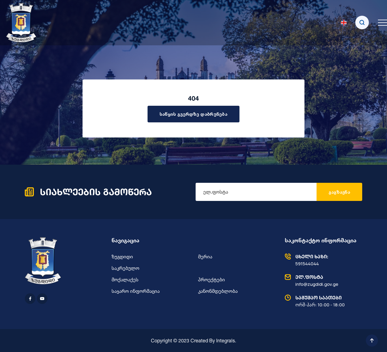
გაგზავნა (339, 192)
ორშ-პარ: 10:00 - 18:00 (322, 301)
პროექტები (211, 279)
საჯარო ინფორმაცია (136, 291)
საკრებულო (125, 268)
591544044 (322, 260)
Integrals (225, 340)
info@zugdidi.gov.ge (322, 280)
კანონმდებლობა (218, 291)
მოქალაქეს (125, 279)
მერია (205, 257)
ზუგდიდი (122, 257)
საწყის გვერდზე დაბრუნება (193, 114)
